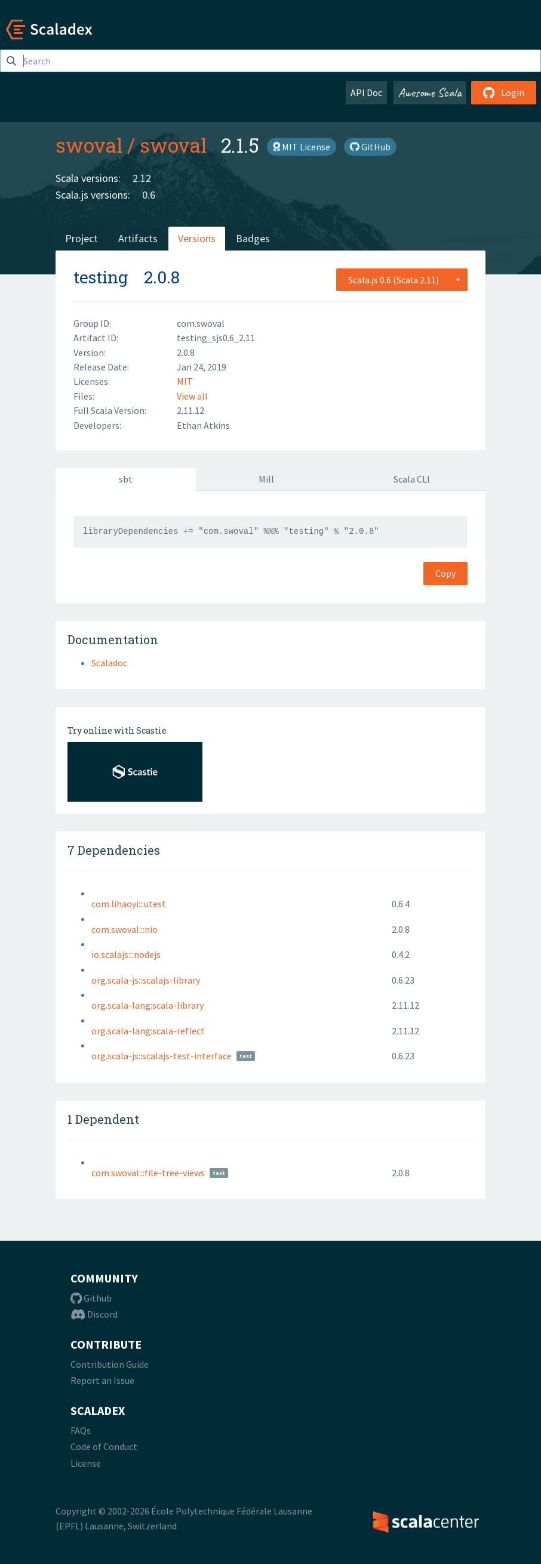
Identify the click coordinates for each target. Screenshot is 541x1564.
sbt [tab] (126, 479)
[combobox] (402, 279)
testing (100, 277)
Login (503, 92)
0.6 (148, 195)
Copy (445, 573)
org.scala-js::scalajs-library (145, 980)
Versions (197, 238)
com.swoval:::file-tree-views (148, 1173)
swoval (89, 145)
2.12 (142, 178)
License (85, 1463)
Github (91, 1298)
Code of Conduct (103, 1446)
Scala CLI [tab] (412, 479)
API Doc (366, 92)
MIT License (301, 147)
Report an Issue (102, 1380)
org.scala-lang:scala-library (147, 1005)
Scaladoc (109, 663)
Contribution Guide (109, 1364)
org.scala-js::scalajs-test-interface (161, 1056)
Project (81, 238)
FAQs (80, 1430)
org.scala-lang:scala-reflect (148, 1031)
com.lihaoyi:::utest (128, 904)
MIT (185, 381)
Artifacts (138, 238)
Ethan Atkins (203, 425)
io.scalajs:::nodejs (126, 954)
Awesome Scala (430, 92)
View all (192, 396)
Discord (94, 1314)
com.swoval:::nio (124, 929)
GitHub (370, 147)
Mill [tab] (266, 479)
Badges (253, 238)
